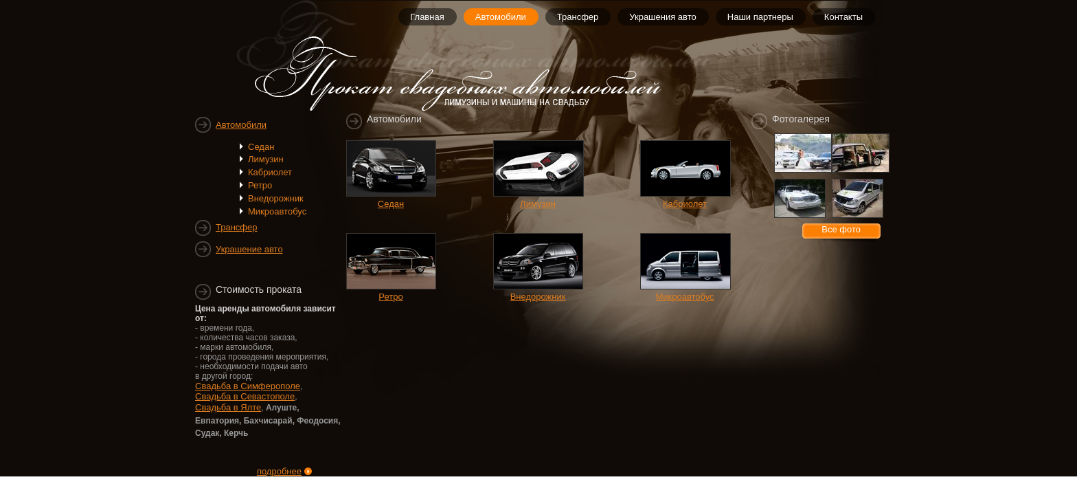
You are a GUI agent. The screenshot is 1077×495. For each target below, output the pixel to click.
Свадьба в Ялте (228, 407)
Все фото (841, 229)
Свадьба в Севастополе (245, 396)
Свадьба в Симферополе (247, 386)
